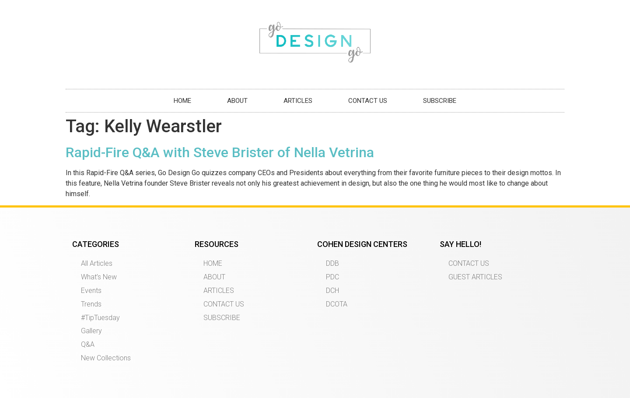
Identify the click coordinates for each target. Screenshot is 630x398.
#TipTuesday (100, 317)
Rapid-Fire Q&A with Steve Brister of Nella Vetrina (220, 152)
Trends (91, 304)
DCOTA (336, 304)
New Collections (106, 358)
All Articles (96, 263)
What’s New (99, 277)
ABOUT (237, 101)
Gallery (91, 331)
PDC (332, 277)
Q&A (87, 344)
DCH (332, 290)
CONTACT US (367, 101)
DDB (332, 263)
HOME (182, 101)
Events (91, 290)
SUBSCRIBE (439, 101)
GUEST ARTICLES (475, 277)
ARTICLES (298, 101)
